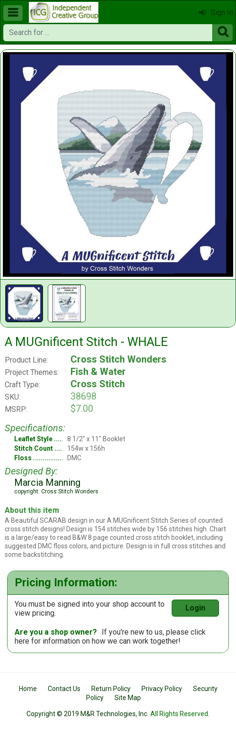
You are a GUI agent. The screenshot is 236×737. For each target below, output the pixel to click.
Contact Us (64, 688)
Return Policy (111, 688)
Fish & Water (98, 371)
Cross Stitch (97, 384)
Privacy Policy (161, 688)
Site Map (127, 697)
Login (195, 607)
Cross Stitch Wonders (118, 359)
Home (28, 688)
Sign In (216, 12)
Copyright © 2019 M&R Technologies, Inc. (87, 714)
